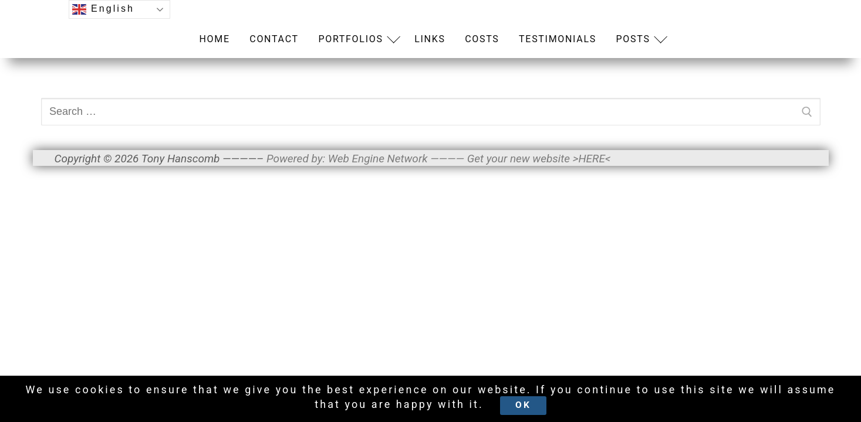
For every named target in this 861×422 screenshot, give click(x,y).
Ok (523, 405)
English (103, 9)
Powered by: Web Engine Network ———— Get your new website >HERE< (438, 158)
